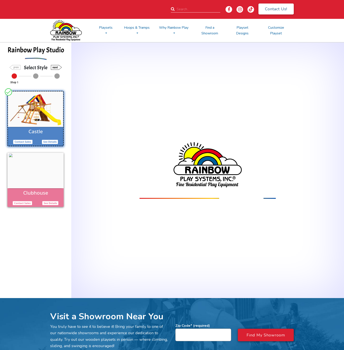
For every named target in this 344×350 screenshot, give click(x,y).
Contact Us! (276, 9)
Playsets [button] (106, 27)
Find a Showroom (209, 30)
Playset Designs (242, 30)
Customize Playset (276, 30)
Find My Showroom (266, 335)
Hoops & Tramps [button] (137, 27)
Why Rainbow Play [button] (173, 27)
